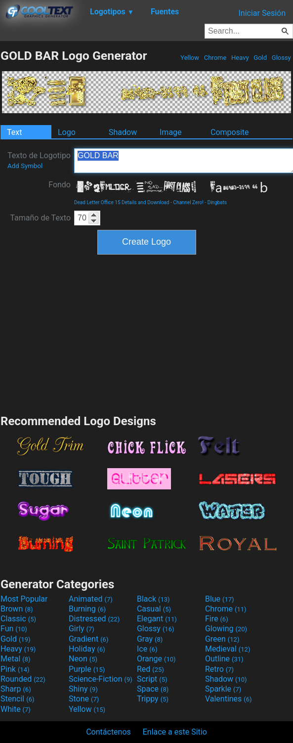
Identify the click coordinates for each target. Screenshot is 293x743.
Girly (81, 628)
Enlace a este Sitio (175, 732)
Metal (15, 658)
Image (171, 132)
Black (153, 599)
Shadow (123, 132)
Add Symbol (24, 166)
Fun (13, 628)
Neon (83, 658)
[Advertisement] (147, 333)
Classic (18, 618)
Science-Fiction (100, 679)
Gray (150, 639)
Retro (219, 669)
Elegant (157, 618)
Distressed (94, 618)
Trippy (152, 698)
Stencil (17, 698)
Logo (67, 132)
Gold (260, 57)
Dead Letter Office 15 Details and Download (121, 202)
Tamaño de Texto (40, 217)
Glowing (226, 628)
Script (152, 679)
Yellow (190, 57)
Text (14, 132)
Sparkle (223, 689)
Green (222, 639)
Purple (87, 669)
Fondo (59, 184)
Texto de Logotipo (39, 160)
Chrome (215, 57)
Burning (87, 608)
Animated (91, 599)
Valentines (228, 698)
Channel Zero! (188, 202)
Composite (229, 132)
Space (152, 689)
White (15, 709)
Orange (156, 658)
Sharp (15, 689)
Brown (16, 608)
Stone (84, 698)
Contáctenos (108, 732)
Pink (15, 669)
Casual (154, 608)
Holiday (87, 649)
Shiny (83, 689)
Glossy (281, 57)
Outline (224, 658)
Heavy (240, 57)
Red (150, 669)
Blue (219, 599)
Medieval (228, 649)
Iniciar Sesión (262, 13)
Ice (147, 649)
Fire (216, 618)
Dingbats (217, 202)
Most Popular (24, 599)
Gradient (88, 639)
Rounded (22, 679)
